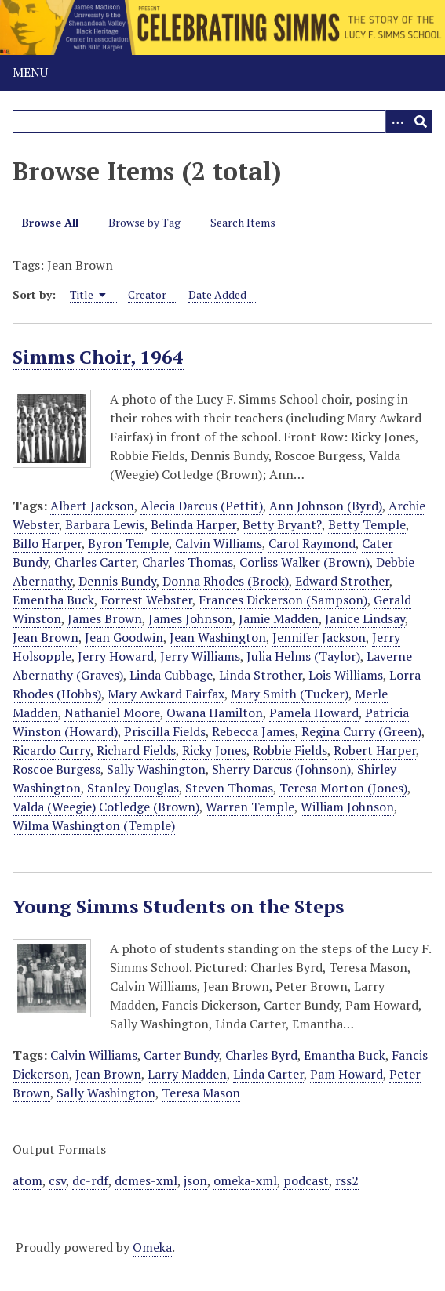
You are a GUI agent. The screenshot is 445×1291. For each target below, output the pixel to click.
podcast (306, 1180)
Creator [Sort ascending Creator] (147, 294)
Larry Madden (187, 1073)
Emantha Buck (344, 1055)
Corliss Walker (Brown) (304, 562)
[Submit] (420, 121)
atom (27, 1180)
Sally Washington (156, 769)
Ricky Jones (214, 750)
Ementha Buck (53, 599)
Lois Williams (345, 675)
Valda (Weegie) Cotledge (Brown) (106, 806)
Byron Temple (128, 543)
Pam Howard (346, 1073)
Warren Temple (250, 806)
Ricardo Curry (51, 750)
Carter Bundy (181, 1055)
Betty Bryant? (282, 524)
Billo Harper (47, 543)
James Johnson (190, 618)
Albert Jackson (92, 505)
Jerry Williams (200, 656)
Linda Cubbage (171, 675)
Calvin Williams (218, 543)
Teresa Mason (201, 1092)
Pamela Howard (314, 712)
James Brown (104, 618)
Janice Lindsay (365, 618)
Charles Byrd (261, 1055)
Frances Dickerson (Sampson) (283, 599)
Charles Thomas (187, 562)
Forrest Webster (146, 599)
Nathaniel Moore (112, 712)
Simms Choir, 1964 (98, 356)
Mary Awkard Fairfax (166, 693)
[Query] (222, 121)
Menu (30, 72)
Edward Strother (342, 580)
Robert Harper (375, 750)
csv (57, 1180)
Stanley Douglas (133, 787)
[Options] (397, 121)
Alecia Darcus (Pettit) (201, 505)
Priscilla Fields (165, 731)
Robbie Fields (290, 750)
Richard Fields (136, 750)
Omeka (152, 1247)
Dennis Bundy (117, 580)
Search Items (242, 222)
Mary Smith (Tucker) (289, 693)
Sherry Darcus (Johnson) (281, 769)
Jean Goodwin (124, 637)
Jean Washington (218, 637)
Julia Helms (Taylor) (303, 656)
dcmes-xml (146, 1180)
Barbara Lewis (104, 524)
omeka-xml (245, 1180)
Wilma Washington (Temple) (94, 825)
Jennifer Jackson (319, 637)
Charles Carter (95, 562)
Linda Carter (268, 1073)
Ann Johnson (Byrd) (325, 505)
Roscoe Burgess (56, 769)
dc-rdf (90, 1180)
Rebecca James (253, 731)
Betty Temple (367, 524)
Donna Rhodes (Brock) (225, 580)
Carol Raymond (312, 543)
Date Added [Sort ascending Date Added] (217, 294)
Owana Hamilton (214, 712)
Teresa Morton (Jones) (343, 787)
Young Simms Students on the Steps (178, 906)
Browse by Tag (144, 222)
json (195, 1180)
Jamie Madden (279, 618)
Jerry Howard (116, 656)
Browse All (50, 222)
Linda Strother (260, 675)
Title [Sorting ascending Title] (88, 294)
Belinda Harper (193, 524)
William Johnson (347, 806)
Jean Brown (45, 637)
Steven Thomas (229, 787)
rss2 (347, 1180)
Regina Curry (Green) (361, 731)
